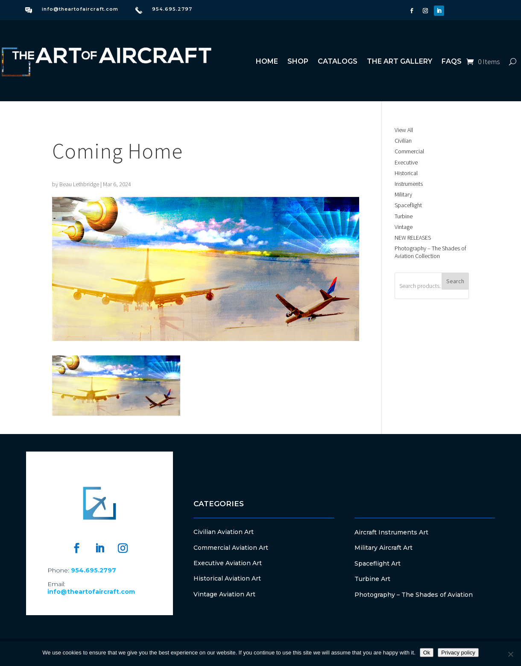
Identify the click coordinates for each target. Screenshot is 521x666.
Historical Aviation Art (227, 578)
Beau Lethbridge (79, 184)
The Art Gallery (399, 61)
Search (455, 281)
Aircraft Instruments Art (391, 532)
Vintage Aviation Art (224, 594)
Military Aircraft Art (383, 548)
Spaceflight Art (377, 563)
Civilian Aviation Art (223, 532)
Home (267, 61)
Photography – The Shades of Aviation (413, 595)
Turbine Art (372, 579)
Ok (426, 652)
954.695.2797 (172, 9)
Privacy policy (458, 652)
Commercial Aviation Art (230, 548)
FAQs (452, 61)
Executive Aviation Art (227, 563)
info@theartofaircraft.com (80, 9)
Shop (297, 61)
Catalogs (337, 61)
